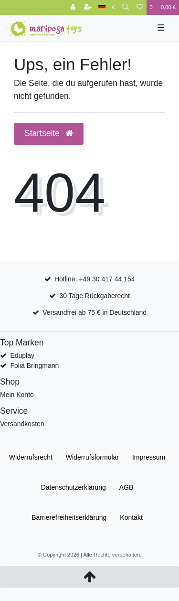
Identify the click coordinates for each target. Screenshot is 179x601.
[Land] (102, 7)
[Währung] (113, 7)
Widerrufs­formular (92, 457)
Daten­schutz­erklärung (73, 487)
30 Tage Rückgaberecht (94, 296)
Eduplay (22, 355)
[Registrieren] (88, 7)
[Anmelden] (73, 7)
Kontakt (131, 517)
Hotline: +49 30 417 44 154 (94, 279)
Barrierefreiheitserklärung (69, 517)
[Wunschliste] (140, 7)
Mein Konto (17, 394)
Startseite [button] (48, 133)
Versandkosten (22, 424)
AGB (126, 487)
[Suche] (125, 7)
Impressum (148, 457)
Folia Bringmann (34, 365)
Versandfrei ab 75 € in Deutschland (94, 312)
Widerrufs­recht (31, 457)
